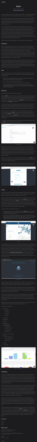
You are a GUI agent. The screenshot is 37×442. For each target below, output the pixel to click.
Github (2, 423)
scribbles (3, 2)
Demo (2, 424)
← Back (2, 441)
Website (2, 421)
